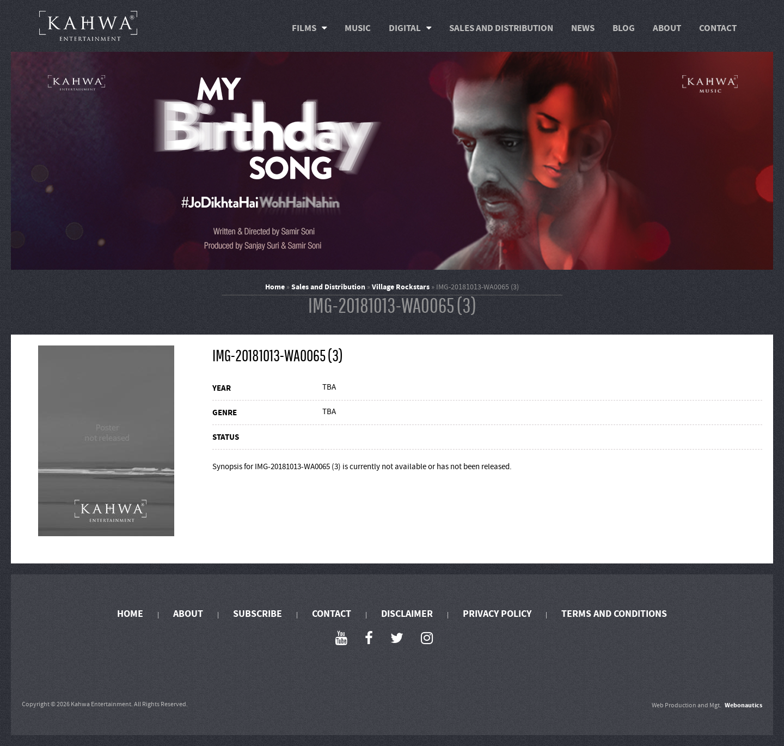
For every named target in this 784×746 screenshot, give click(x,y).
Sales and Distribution (501, 28)
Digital (405, 28)
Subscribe (257, 613)
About (667, 28)
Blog (623, 28)
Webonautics (743, 705)
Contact (718, 28)
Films (304, 28)
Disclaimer (407, 613)
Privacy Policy (497, 613)
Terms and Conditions (614, 613)
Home (275, 287)
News (583, 28)
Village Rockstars (401, 287)
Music (358, 28)
